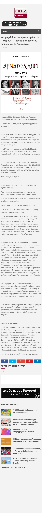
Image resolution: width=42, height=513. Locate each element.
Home (5, 31)
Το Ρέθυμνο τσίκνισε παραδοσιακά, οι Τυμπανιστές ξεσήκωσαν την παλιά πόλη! (27, 451)
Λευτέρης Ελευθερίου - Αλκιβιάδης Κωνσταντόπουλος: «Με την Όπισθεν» (26, 460)
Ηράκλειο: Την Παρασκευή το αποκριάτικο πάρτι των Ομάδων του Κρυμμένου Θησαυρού (25, 422)
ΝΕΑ (6, 47)
